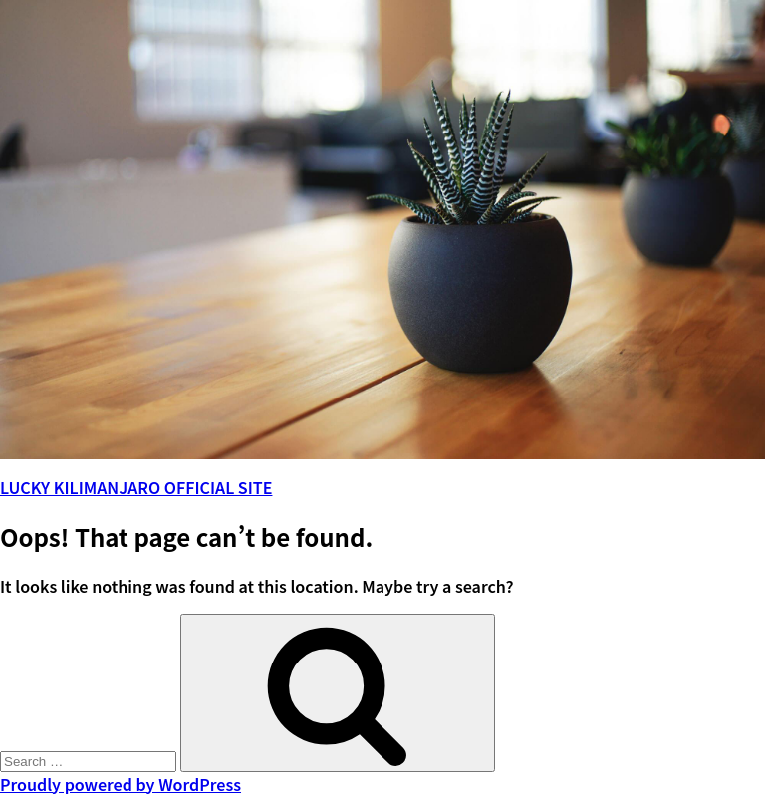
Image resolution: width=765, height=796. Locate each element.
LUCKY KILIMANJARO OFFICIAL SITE (136, 487)
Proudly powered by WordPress (120, 784)
